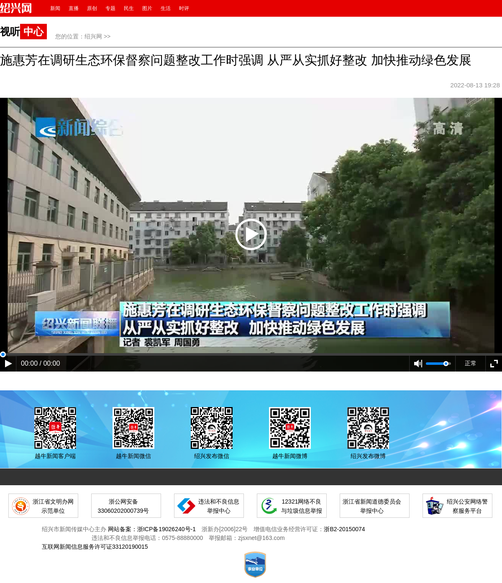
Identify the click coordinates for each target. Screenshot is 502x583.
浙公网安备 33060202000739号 (123, 506)
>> (107, 36)
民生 (129, 8)
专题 (110, 8)
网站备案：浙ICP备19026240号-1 (152, 529)
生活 (166, 8)
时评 (184, 8)
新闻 (55, 8)
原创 (92, 8)
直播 (74, 8)
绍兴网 (93, 36)
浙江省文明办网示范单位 (53, 506)
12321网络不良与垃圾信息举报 (301, 506)
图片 (147, 8)
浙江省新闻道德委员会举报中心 (372, 506)
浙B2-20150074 (344, 529)
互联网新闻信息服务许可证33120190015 (95, 547)
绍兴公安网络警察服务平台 (467, 506)
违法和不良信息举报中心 (218, 506)
